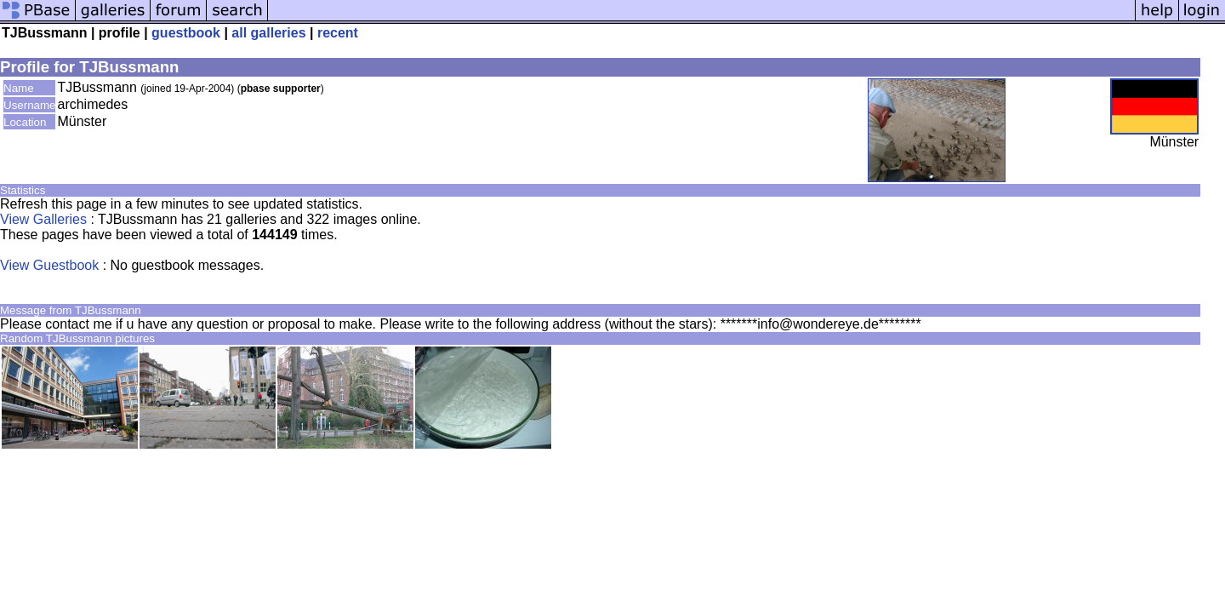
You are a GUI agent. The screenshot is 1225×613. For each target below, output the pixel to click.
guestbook (185, 33)
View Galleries (43, 219)
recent (337, 33)
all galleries (268, 33)
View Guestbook (49, 265)
